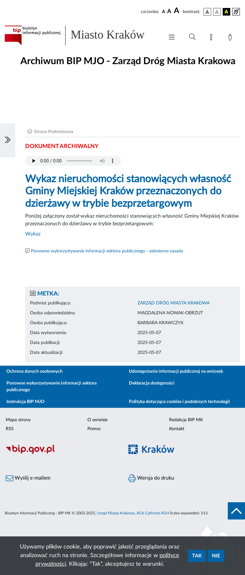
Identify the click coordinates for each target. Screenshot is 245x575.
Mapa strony (18, 420)
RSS (10, 429)
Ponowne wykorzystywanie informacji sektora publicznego (51, 386)
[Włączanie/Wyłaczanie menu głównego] (171, 38)
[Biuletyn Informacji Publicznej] (61, 453)
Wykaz (33, 233)
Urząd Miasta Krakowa (116, 513)
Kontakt (176, 429)
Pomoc (94, 429)
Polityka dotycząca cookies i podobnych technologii (179, 402)
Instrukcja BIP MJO (25, 402)
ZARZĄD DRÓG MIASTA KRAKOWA (173, 303)
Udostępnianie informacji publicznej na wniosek (176, 371)
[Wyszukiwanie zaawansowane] (192, 37)
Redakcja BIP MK (186, 420)
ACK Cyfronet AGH (153, 513)
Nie (216, 555)
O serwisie (97, 420)
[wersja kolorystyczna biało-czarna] (217, 12)
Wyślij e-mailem (28, 478)
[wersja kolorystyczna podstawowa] (207, 12)
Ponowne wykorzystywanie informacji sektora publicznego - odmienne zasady (107, 251)
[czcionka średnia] (169, 11)
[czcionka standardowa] (163, 11)
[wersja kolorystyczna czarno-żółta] (226, 12)
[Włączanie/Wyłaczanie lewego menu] (7, 140)
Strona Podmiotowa (53, 132)
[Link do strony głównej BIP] (81, 35)
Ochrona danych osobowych (34, 371)
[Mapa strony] (212, 38)
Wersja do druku (151, 478)
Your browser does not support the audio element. (73, 161)
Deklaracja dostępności (151, 383)
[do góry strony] (236, 510)
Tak (197, 555)
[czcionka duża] (177, 11)
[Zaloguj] (231, 38)
